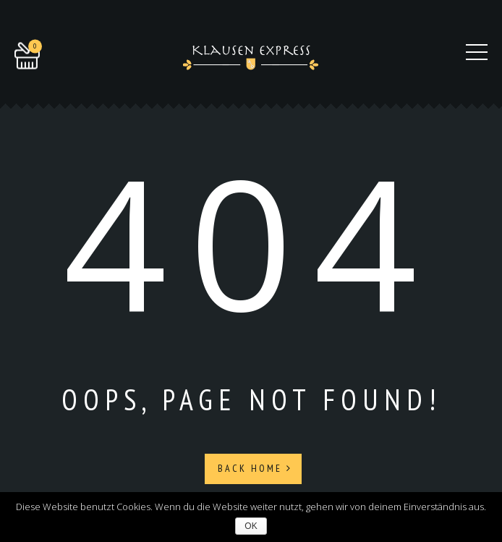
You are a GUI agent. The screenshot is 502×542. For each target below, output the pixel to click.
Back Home (255, 468)
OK (250, 526)
